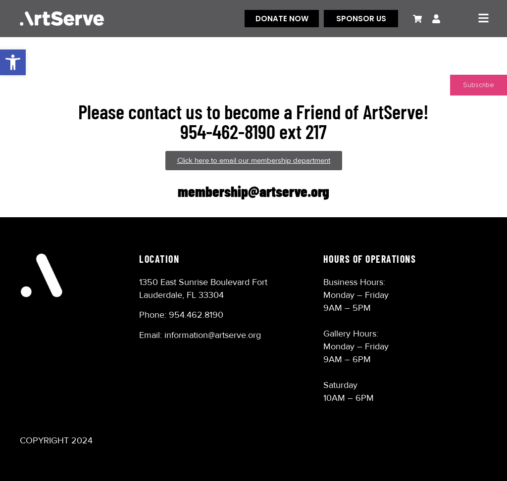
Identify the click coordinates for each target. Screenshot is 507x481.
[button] (13, 62)
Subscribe (478, 85)
